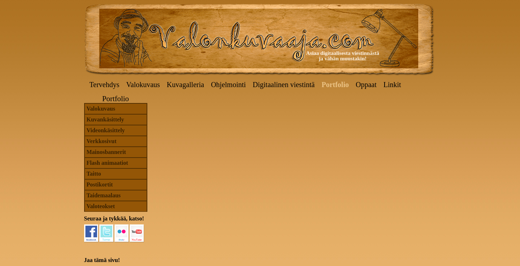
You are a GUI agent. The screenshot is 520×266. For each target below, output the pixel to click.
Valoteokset (101, 206)
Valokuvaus (143, 85)
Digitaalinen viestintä (284, 85)
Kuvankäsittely (105, 119)
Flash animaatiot (107, 163)
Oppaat (366, 85)
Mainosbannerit (106, 152)
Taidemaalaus (104, 195)
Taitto (94, 174)
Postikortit (100, 184)
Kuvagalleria (185, 85)
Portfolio (335, 85)
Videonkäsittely (106, 130)
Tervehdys (105, 85)
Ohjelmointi (228, 85)
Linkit (392, 85)
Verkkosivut (102, 141)
